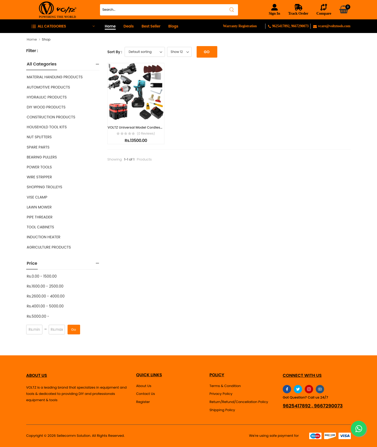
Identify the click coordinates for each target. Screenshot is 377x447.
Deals (129, 26)
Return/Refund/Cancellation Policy (238, 401)
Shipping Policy (222, 409)
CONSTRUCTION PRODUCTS (51, 117)
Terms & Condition (225, 385)
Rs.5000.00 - (38, 316)
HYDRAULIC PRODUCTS (47, 97)
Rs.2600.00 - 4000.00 (46, 296)
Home (110, 26)
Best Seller (151, 26)
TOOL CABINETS (40, 227)
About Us (143, 385)
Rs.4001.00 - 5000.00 (45, 306)
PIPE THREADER (40, 217)
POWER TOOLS (39, 167)
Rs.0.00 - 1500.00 (42, 276)
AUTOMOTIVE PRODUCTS (48, 87)
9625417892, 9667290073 (289, 26)
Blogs (173, 26)
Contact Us (145, 393)
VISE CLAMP (37, 197)
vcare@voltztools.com (331, 26)
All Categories (42, 64)
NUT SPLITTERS (39, 137)
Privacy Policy (220, 393)
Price (32, 263)
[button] (62, 26)
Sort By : (114, 51)
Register (143, 401)
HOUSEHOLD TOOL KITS (47, 127)
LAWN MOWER (39, 207)
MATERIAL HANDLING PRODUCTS (55, 77)
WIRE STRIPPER (39, 177)
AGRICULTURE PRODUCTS (49, 247)
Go (73, 329)
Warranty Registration (240, 26)
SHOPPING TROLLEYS (44, 187)
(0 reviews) (146, 133)
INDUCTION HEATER (43, 237)
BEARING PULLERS (42, 157)
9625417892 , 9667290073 (313, 406)
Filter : (32, 51)
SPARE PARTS (38, 147)
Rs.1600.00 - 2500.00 (45, 286)
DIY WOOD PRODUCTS (46, 107)
